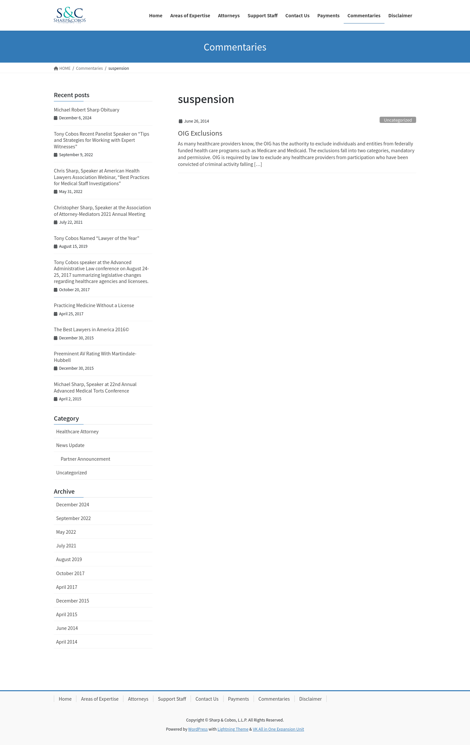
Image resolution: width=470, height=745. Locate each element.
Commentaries (274, 698)
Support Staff (172, 698)
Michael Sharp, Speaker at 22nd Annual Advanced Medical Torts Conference (95, 387)
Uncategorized (398, 120)
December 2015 (72, 600)
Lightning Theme (232, 729)
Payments (238, 698)
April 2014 (66, 641)
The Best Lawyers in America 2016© (91, 329)
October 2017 (70, 573)
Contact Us (207, 698)
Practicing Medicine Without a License (94, 305)
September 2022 (73, 518)
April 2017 (66, 587)
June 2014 (67, 628)
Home (65, 698)
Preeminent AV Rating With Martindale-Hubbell (95, 356)
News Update (70, 445)
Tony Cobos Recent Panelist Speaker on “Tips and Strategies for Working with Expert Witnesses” (101, 140)
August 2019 (69, 559)
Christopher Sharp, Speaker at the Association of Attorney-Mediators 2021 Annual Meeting (102, 210)
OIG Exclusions (200, 133)
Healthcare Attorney (77, 431)
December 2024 (72, 504)
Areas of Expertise (99, 698)
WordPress (198, 729)
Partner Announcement (85, 458)
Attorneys (138, 698)
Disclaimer (310, 698)
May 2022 (66, 532)
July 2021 (66, 545)
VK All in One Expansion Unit (278, 729)
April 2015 (66, 614)
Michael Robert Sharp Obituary (86, 109)
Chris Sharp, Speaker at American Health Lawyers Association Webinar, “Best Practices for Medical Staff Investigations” (101, 176)
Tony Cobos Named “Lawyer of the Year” (96, 238)
